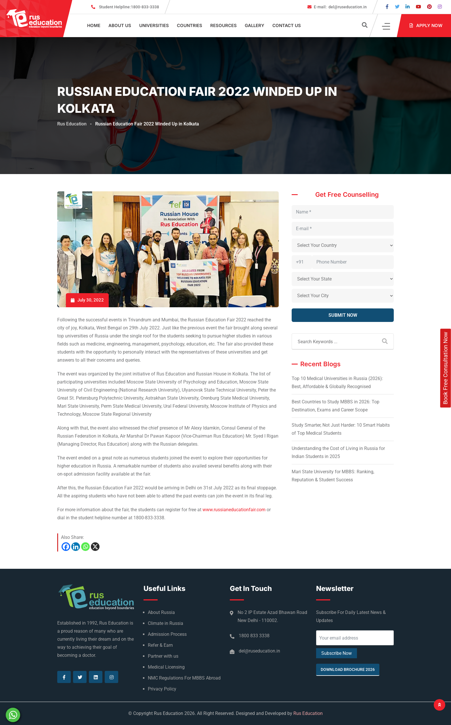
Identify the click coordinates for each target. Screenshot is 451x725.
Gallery (254, 25)
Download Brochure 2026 (348, 669)
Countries (189, 25)
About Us (119, 25)
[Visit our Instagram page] (440, 6)
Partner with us (163, 656)
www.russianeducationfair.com (233, 509)
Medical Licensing (166, 667)
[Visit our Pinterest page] (429, 6)
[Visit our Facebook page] (387, 6)
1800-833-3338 (129, 7)
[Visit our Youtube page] (418, 6)
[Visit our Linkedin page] (408, 6)
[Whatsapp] (85, 546)
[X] (95, 546)
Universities (154, 25)
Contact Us (286, 25)
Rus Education (308, 713)
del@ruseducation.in (340, 7)
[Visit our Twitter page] (397, 6)
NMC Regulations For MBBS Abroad (184, 678)
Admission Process (167, 634)
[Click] (386, 25)
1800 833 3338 (254, 635)
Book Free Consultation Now (445, 368)
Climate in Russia (165, 623)
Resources (223, 25)
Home (93, 25)
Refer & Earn (160, 645)
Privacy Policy (162, 689)
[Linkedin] (75, 546)
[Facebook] (66, 546)
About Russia (161, 612)
